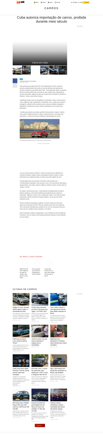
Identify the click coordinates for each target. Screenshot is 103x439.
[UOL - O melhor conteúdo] (20, 2)
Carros (51, 8)
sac (71, 2)
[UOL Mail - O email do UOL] (75, 2)
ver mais (40, 425)
